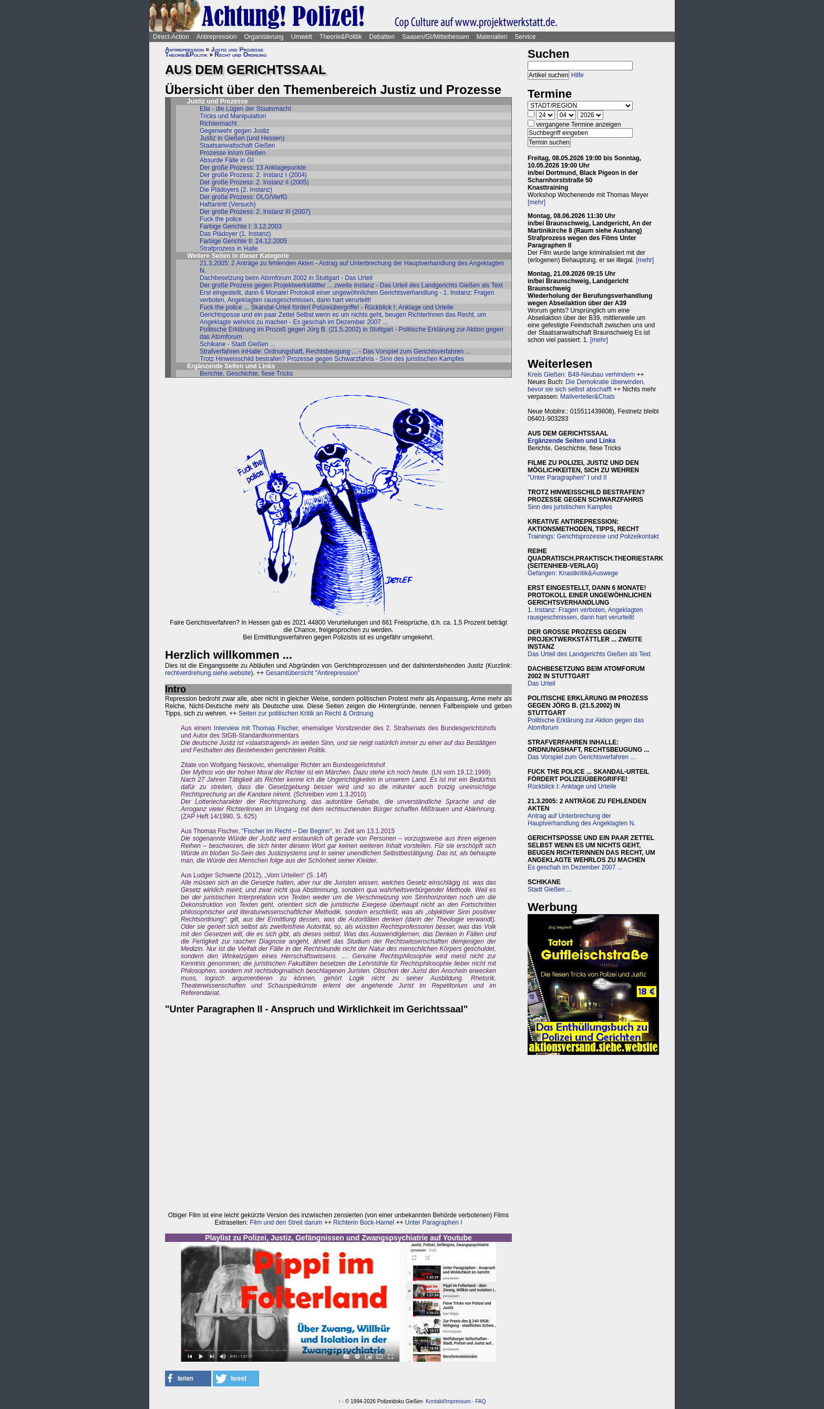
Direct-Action (171, 36)
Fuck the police (221, 219)
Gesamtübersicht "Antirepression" (312, 673)
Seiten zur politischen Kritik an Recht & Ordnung (306, 713)
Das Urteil (541, 683)
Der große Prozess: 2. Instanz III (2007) (255, 211)
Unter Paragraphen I (433, 1222)
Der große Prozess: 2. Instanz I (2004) (253, 175)
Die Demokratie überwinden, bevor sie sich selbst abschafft (586, 385)
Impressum (458, 1401)
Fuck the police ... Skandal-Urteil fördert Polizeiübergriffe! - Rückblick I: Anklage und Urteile (327, 307)
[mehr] (536, 202)
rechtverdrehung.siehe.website (208, 673)
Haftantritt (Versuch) (228, 204)
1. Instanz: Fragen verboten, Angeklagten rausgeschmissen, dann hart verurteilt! (585, 613)
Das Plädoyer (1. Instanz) (235, 233)
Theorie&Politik (341, 36)
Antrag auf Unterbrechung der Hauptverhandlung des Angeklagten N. (581, 819)
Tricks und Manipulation (233, 116)
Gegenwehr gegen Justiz (235, 130)
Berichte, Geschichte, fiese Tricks (246, 373)
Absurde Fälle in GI (227, 160)
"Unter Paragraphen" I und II (567, 477)
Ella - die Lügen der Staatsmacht (245, 108)
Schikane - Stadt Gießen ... (237, 344)
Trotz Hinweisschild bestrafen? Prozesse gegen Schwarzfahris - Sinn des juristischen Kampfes (332, 358)
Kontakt (435, 1401)
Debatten (382, 36)
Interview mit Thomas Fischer (256, 728)
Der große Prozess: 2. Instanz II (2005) (254, 182)
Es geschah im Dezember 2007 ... (575, 867)
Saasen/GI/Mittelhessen (435, 36)
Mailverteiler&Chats (587, 396)
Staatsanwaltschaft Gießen (237, 145)
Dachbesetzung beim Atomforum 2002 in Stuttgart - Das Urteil (286, 278)
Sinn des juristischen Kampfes (570, 507)
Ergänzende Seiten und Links (571, 440)
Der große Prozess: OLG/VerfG (243, 197)
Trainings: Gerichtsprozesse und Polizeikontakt (593, 536)
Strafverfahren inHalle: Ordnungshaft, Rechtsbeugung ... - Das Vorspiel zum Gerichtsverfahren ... (335, 351)
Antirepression (217, 36)
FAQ (480, 1401)
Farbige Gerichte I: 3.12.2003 (241, 226)
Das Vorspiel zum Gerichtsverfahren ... (581, 757)
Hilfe (577, 75)
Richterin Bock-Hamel (363, 1222)
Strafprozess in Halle (229, 248)
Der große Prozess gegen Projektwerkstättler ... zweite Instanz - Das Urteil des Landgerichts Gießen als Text (351, 285)
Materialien (492, 36)
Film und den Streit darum (285, 1222)
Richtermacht (218, 123)
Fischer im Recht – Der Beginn (286, 831)
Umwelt (301, 36)
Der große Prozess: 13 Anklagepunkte (253, 167)
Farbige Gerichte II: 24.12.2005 (243, 241)
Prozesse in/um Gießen (232, 153)
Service (524, 36)
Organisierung (263, 36)
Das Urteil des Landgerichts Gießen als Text (589, 654)
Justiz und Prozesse (237, 49)
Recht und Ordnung (240, 54)
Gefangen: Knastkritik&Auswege (573, 573)
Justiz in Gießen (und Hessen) (242, 138)
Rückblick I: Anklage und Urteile (572, 786)
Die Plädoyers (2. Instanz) (236, 189)
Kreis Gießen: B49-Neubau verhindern (581, 374)
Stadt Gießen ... (550, 889)
